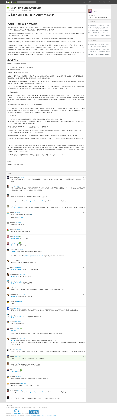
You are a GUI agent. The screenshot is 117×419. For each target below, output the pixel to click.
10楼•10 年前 (20, 249)
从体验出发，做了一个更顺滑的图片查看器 (99, 51)
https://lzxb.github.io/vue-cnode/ (33, 201)
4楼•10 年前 (17, 205)
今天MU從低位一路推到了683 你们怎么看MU (99, 46)
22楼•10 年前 (22, 338)
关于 (100, 2)
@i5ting (13, 340)
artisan (12, 308)
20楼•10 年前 (18, 321)
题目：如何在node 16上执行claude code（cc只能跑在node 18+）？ (99, 30)
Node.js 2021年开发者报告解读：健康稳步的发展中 (99, 28)
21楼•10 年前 (16, 328)
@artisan (13, 330)
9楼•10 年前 (16, 243)
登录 (109, 2)
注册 (104, 2)
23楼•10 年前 (18, 349)
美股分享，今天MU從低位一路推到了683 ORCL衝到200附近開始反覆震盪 (99, 49)
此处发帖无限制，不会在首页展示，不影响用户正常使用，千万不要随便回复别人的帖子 (99, 25)
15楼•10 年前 (16, 287)
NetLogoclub (13, 229)
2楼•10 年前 (16, 186)
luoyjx (11, 287)
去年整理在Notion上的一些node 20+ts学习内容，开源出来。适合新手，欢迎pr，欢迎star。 (99, 35)
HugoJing (12, 267)
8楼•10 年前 (16, 236)
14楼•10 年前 (18, 281)
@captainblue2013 (16, 269)
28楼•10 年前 (23, 383)
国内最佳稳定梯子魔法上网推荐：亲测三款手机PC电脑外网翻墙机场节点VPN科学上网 (99, 44)
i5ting (95, 11)
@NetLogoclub (15, 238)
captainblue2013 (14, 260)
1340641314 (13, 195)
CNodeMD (20, 218)
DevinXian (13, 222)
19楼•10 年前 (18, 315)
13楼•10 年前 (22, 274)
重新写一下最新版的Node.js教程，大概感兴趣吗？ (99, 32)
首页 (84, 2)
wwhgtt (12, 205)
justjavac (12, 321)
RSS (7, 405)
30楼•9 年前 (16, 397)
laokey (11, 397)
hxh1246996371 (14, 177)
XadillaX (12, 356)
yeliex (11, 186)
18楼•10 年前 (17, 308)
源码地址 (11, 405)
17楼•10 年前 (19, 301)
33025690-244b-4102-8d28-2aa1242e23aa (99, 54)
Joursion (12, 212)
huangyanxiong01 (15, 383)
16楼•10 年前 (22, 294)
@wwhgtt (13, 251)
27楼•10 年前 (18, 376)
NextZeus (12, 349)
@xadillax (14, 371)
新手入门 (90, 2)
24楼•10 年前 (18, 356)
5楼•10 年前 (17, 212)
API (95, 2)
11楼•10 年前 (22, 260)
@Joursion (14, 245)
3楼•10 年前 (19, 195)
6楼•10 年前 (18, 222)
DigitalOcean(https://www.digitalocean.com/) (43, 415)
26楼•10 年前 (16, 369)
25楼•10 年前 (19, 363)
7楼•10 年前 (19, 229)
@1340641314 (15, 208)
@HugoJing (14, 276)
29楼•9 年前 (19, 390)
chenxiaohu (13, 363)
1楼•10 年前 (21, 177)
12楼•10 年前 (18, 267)
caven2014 (13, 301)
